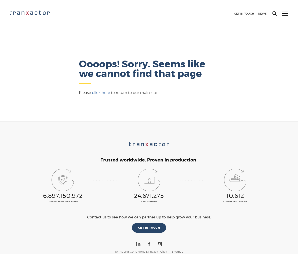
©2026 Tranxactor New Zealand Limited (149, 246)
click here (101, 92)
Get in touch (244, 13)
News (262, 13)
